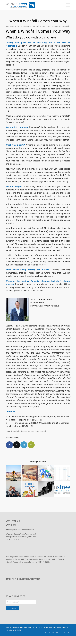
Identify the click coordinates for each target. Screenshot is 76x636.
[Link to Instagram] (49, 633)
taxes (37, 431)
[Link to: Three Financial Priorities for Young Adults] (30, 489)
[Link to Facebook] (45, 633)
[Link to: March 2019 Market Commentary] (46, 489)
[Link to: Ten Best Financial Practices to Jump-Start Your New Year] (62, 489)
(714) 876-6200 (14, 525)
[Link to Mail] (68, 633)
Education (27, 26)
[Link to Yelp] (61, 633)
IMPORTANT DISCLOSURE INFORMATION (23, 579)
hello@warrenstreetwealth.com (21, 530)
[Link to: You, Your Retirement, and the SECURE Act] (13, 473)
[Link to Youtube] (57, 633)
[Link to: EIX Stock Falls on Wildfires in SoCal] (62, 473)
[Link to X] (64, 633)
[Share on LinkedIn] (23, 444)
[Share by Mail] (31, 444)
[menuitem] (66, 5)
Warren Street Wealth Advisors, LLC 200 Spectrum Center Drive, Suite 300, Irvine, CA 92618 (21, 536)
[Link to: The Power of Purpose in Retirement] (13, 489)
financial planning (27, 431)
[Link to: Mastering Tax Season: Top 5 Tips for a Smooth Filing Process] (46, 473)
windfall (43, 431)
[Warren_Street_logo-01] (31, 5)
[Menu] (66, 5)
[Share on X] (16, 444)
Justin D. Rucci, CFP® (62, 26)
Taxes (48, 26)
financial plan (15, 431)
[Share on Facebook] (9, 444)
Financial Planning (38, 26)
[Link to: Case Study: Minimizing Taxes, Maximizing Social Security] (30, 473)
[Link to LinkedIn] (53, 633)
